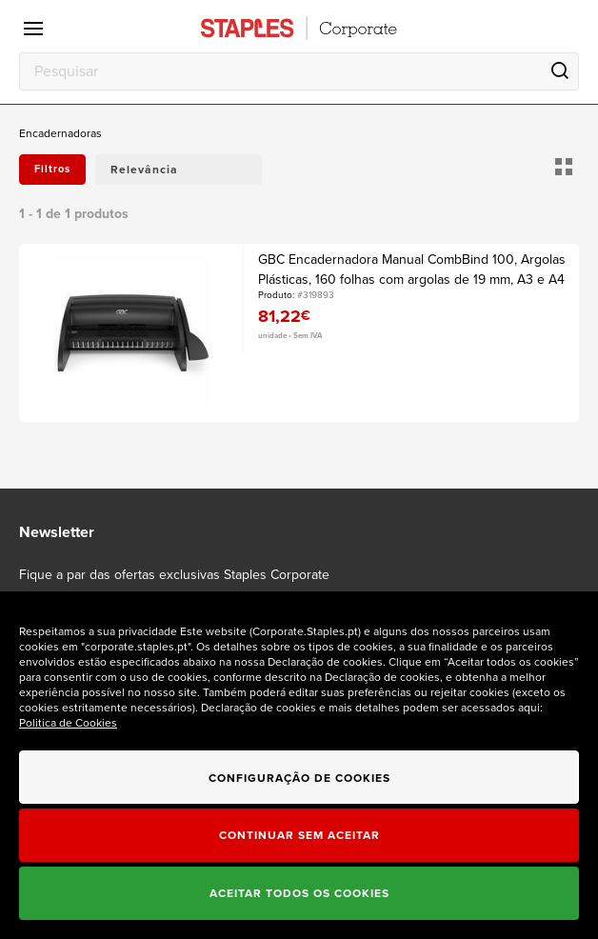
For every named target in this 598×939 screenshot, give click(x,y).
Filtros (52, 169)
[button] (178, 169)
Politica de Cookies (68, 722)
